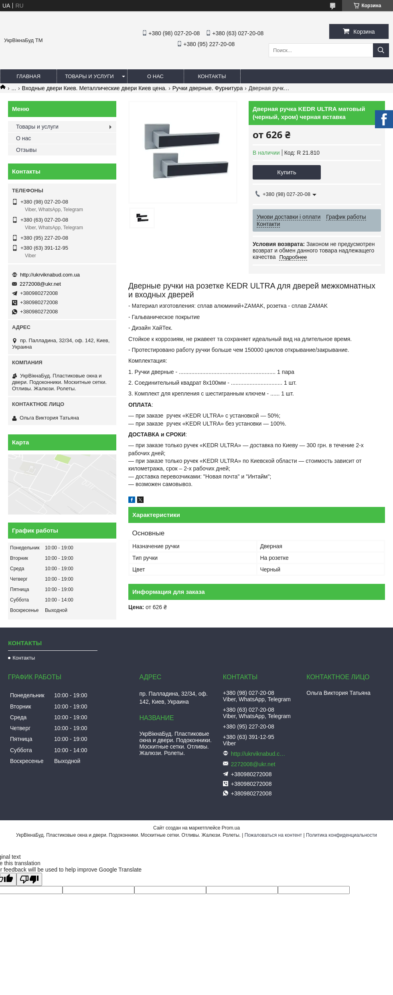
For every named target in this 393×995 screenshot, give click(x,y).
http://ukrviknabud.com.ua (50, 275)
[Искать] (381, 50)
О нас (155, 76)
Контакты (212, 76)
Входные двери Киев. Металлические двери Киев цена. (94, 88)
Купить (286, 172)
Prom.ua (231, 828)
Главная (28, 76)
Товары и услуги (89, 76)
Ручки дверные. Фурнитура (207, 88)
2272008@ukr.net (40, 284)
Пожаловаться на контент (273, 835)
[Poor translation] (29, 879)
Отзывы (26, 150)
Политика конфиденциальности (341, 835)
